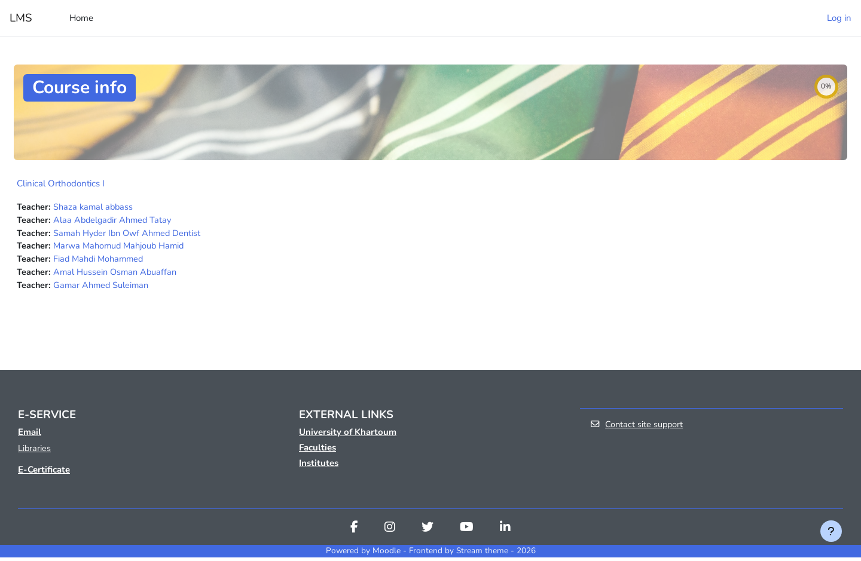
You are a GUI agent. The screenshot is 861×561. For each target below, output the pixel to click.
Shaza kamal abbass (95, 207)
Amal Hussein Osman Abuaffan (117, 275)
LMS (21, 18)
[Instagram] (390, 532)
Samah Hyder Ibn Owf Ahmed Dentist (131, 234)
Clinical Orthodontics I (61, 183)
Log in (839, 18)
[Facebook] (354, 532)
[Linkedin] (505, 532)
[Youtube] (467, 532)
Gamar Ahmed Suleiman (103, 288)
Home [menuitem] (81, 18)
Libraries (34, 452)
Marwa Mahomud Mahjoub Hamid (122, 248)
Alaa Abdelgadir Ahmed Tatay (115, 221)
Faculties (317, 451)
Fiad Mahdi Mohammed (101, 261)
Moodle (387, 554)
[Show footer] (831, 531)
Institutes (318, 467)
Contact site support (637, 428)
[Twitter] (427, 532)
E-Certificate (44, 474)
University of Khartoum (347, 436)
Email (29, 436)
